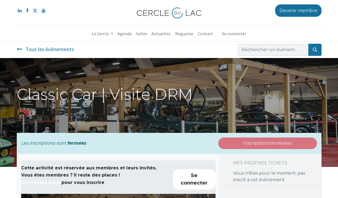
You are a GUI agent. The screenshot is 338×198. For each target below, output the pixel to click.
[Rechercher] (315, 50)
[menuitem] (124, 33)
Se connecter (234, 33)
